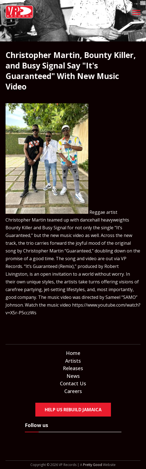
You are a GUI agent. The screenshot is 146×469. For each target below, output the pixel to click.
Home (73, 353)
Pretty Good (92, 464)
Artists (73, 360)
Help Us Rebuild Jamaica (73, 410)
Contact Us (73, 383)
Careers (73, 391)
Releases (73, 368)
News (73, 376)
